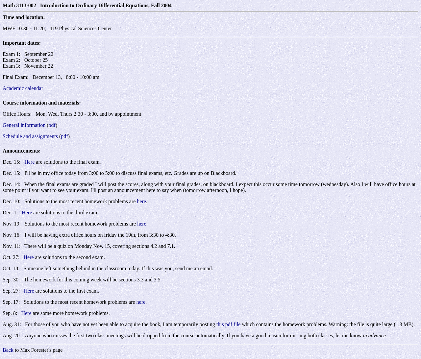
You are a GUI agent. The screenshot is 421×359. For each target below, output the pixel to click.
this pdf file (228, 324)
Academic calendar (23, 88)
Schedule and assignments (30, 136)
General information (24, 125)
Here (29, 162)
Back (8, 350)
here (141, 201)
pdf (52, 125)
